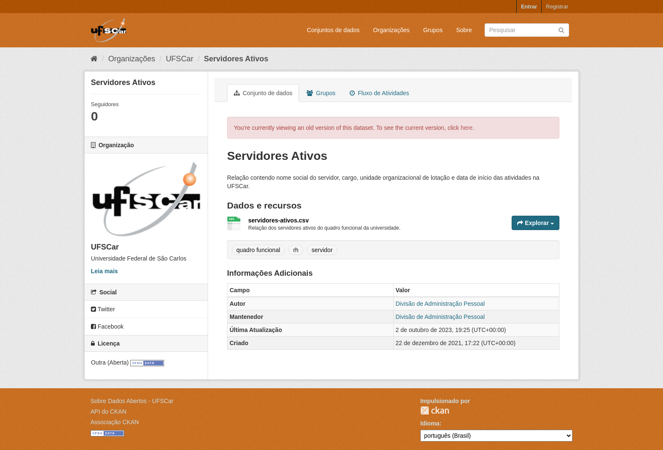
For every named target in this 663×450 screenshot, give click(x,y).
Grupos (433, 30)
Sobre (464, 30)
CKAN (434, 410)
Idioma (429, 423)
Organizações (391, 30)
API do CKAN (108, 411)
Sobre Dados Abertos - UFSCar (131, 401)
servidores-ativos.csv (278, 220)
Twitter (103, 309)
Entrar (529, 6)
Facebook (107, 326)
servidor (322, 250)
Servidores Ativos (236, 59)
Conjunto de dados (263, 93)
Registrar (557, 6)
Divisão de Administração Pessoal (440, 303)
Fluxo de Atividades (379, 93)
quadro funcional (258, 250)
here (467, 127)
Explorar (535, 223)
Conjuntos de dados (333, 30)
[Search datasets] (527, 30)
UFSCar (179, 59)
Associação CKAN (114, 422)
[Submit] (561, 29)
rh (295, 250)
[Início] (94, 59)
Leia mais (104, 271)
